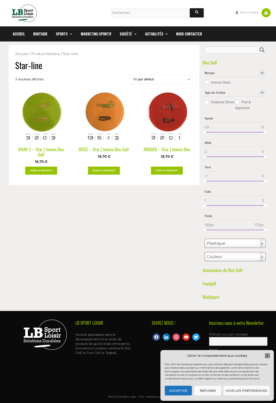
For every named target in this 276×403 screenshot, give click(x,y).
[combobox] (235, 243)
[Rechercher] (197, 13)
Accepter (178, 391)
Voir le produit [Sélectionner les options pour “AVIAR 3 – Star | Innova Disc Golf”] (41, 170)
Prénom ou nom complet (228, 334)
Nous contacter (189, 34)
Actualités (158, 33)
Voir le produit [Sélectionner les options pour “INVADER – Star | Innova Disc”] (167, 170)
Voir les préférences (246, 391)
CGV (141, 396)
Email (213, 350)
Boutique (40, 34)
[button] (267, 356)
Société (130, 33)
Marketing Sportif (96, 34)
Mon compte (249, 12)
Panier (266, 11)
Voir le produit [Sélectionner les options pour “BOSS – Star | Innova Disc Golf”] (104, 170)
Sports (66, 33)
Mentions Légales (157, 396)
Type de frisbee (235, 93)
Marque (235, 73)
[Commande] (161, 79)
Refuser (208, 391)
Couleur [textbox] (214, 256)
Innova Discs (221, 82)
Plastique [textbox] (216, 243)
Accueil (19, 34)
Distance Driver (222, 102)
